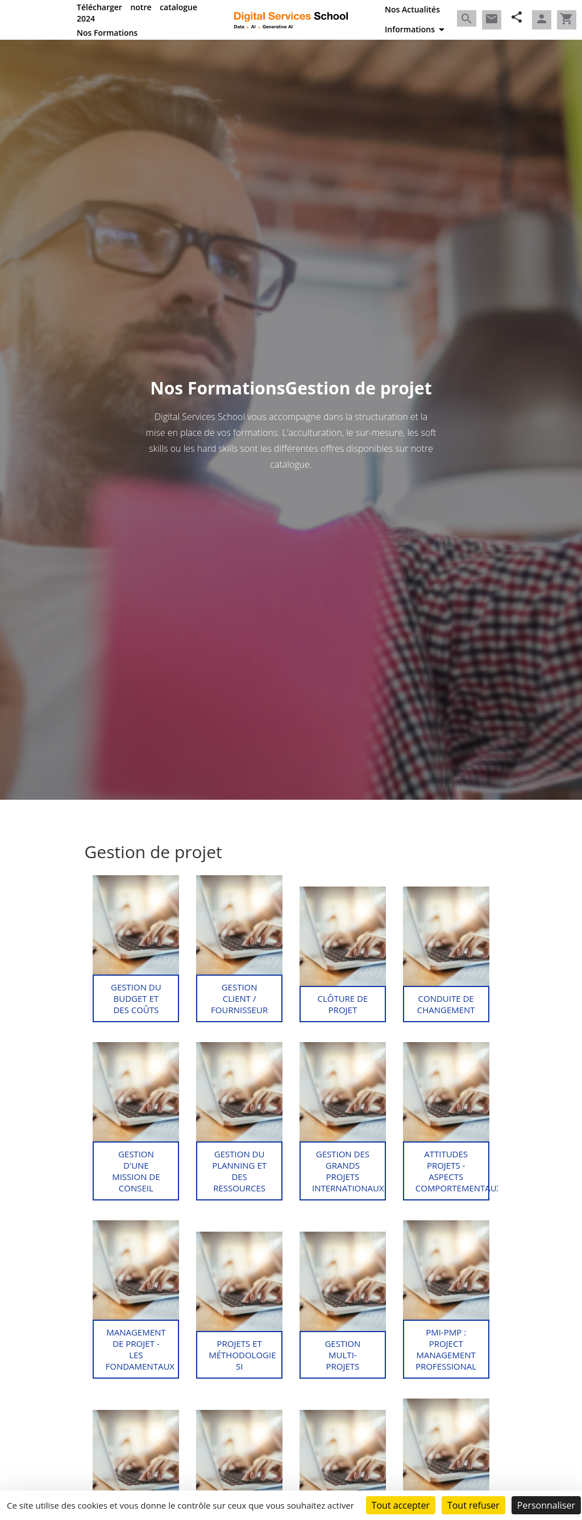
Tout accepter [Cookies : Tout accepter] (401, 1505)
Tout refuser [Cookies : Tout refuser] (473, 1505)
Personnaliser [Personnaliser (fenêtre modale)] (546, 1505)
